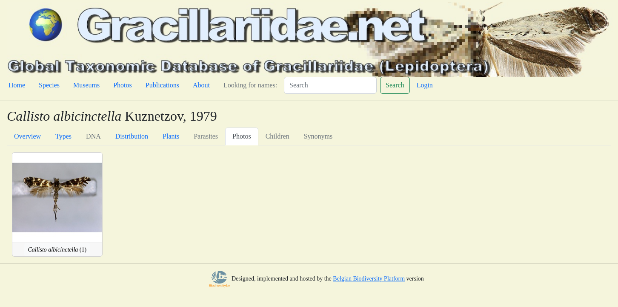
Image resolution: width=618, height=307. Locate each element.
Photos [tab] (241, 136)
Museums (86, 85)
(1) (57, 249)
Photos (122, 85)
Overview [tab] (27, 136)
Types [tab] (63, 136)
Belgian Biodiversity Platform (369, 278)
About (201, 85)
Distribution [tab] (131, 136)
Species (49, 85)
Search (395, 85)
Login (425, 85)
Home (17, 85)
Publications (162, 85)
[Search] (330, 85)
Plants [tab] (171, 136)
